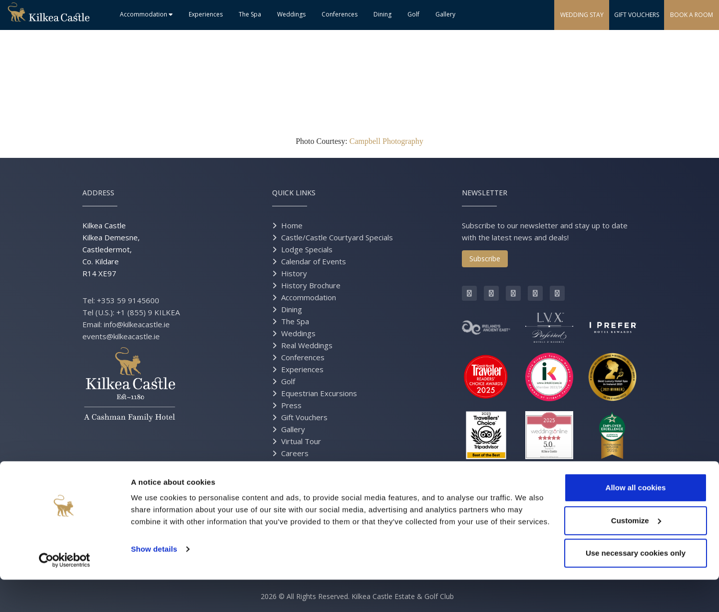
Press (291, 405)
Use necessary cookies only (636, 585)
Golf (413, 14)
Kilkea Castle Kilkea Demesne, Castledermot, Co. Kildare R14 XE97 (111, 249)
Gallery (445, 14)
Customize (636, 553)
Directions (298, 477)
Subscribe (484, 258)
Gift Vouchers (304, 417)
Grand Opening (307, 489)
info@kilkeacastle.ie (137, 324)
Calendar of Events (313, 261)
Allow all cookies (636, 520)
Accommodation (146, 14)
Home (292, 225)
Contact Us (300, 465)
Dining (382, 14)
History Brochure (311, 285)
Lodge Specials (307, 249)
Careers (295, 453)
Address (98, 192)
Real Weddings (307, 345)
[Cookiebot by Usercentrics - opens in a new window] (64, 592)
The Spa (250, 14)
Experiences (206, 14)
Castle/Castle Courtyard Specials (337, 237)
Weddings (291, 14)
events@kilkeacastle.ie (121, 336)
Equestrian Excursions (319, 393)
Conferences (340, 14)
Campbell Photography (386, 141)
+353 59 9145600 (128, 300)
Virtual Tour (301, 441)
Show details (154, 581)
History (294, 273)
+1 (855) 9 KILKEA (148, 312)
